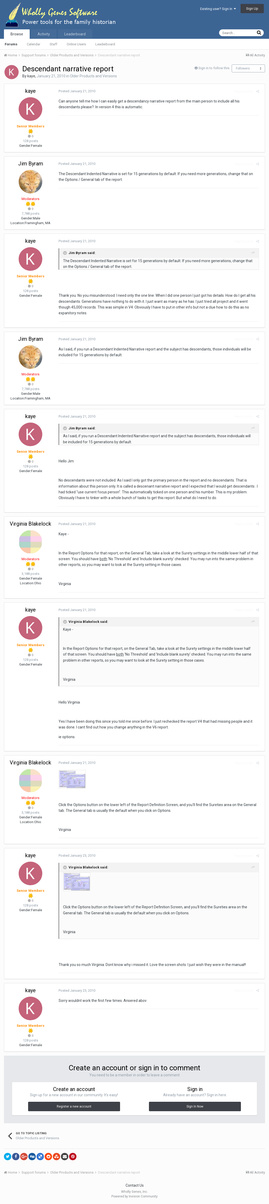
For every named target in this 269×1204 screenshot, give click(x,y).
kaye (31, 76)
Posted (75, 91)
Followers (243, 68)
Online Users (76, 44)
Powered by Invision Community (134, 1196)
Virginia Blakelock (30, 524)
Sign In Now (195, 1106)
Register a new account (74, 1106)
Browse (17, 34)
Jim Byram (30, 163)
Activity (44, 34)
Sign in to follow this (213, 68)
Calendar (33, 44)
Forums (11, 44)
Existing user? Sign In (218, 9)
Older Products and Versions (93, 76)
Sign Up (252, 8)
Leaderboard (105, 44)
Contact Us (135, 1185)
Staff (53, 44)
